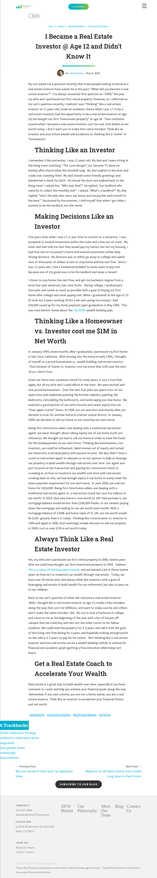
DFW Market (67, 808)
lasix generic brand (12, 748)
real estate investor (59, 715)
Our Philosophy (87, 808)
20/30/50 (79, 310)
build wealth (37, 715)
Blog (119, 806)
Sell (51, 26)
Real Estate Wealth (84, 715)
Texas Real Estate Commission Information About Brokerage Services (58, 868)
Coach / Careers (25, 852)
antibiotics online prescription (19, 738)
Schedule (78, 6)
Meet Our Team (25, 847)
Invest (61, 26)
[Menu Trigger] (144, 6)
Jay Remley (76, 73)
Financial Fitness (98, 26)
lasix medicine (9, 758)
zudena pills (8, 753)
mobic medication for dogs (18, 733)
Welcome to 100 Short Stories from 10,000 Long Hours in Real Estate (113, 771)
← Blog (34, 15)
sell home (105, 715)
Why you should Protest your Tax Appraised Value (44, 771)
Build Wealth (76, 26)
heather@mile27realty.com (32, 814)
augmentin (7, 743)
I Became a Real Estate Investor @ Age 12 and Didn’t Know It (79, 46)
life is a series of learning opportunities (54, 570)
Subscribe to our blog (78, 784)
